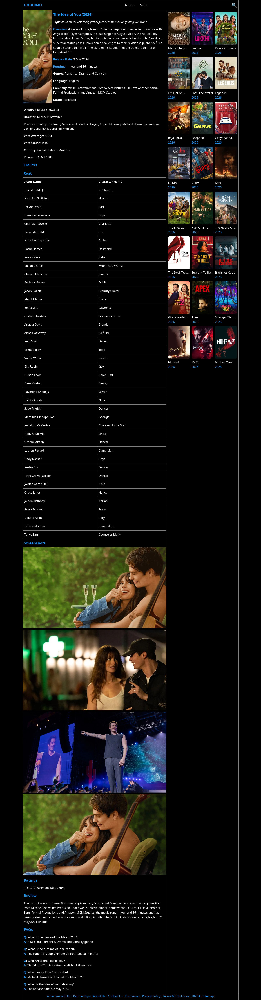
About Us (99, 996)
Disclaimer (132, 996)
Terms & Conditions (176, 996)
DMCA (196, 996)
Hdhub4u (33, 5)
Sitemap (208, 996)
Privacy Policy (151, 996)
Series (144, 5)
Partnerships (81, 996)
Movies (130, 5)
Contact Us (115, 996)
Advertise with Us (58, 996)
